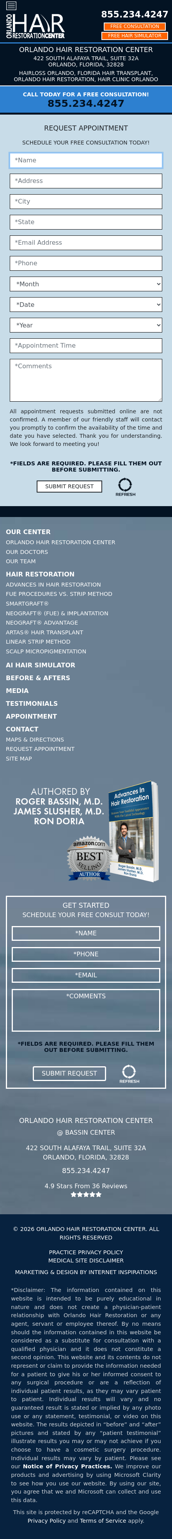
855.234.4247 (134, 14)
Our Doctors (27, 552)
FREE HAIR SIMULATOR (134, 35)
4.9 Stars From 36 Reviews (86, 1190)
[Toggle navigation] (11, 5)
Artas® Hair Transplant (44, 632)
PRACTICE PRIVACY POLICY (86, 1252)
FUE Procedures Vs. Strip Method (59, 594)
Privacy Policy (47, 1521)
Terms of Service (103, 1521)
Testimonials (32, 703)
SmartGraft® (27, 604)
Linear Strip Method (38, 642)
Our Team (21, 561)
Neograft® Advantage (42, 623)
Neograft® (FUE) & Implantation (57, 613)
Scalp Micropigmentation (46, 651)
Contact (22, 729)
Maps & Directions (35, 739)
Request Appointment (40, 749)
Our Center (28, 532)
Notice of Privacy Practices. (67, 1466)
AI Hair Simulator (40, 665)
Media (17, 691)
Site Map (19, 759)
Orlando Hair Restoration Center (60, 542)
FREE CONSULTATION (134, 26)
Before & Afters (38, 678)
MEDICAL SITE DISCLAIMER (86, 1260)
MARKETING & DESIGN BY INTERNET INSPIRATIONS (86, 1272)
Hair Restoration (40, 574)
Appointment (31, 716)
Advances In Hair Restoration (53, 584)
